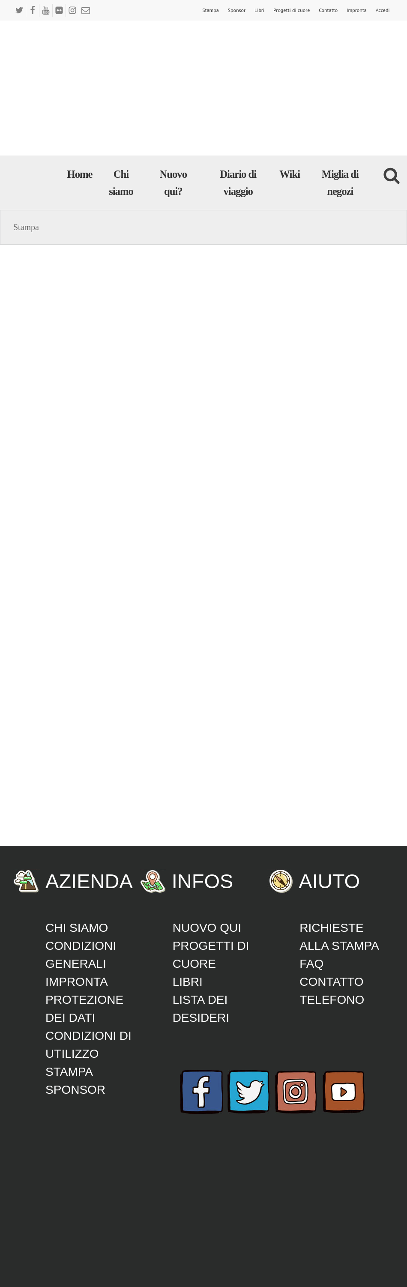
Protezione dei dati (84, 1008)
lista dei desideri (201, 1008)
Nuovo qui (207, 927)
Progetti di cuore (291, 10)
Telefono (331, 999)
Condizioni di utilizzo (88, 1044)
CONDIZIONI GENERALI (80, 954)
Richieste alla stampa (339, 936)
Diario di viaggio (238, 182)
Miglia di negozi (340, 182)
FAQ (311, 963)
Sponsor (236, 10)
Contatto (328, 10)
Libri (259, 10)
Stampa (210, 10)
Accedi (383, 10)
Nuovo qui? (173, 182)
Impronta (357, 10)
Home (80, 174)
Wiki (289, 174)
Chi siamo (121, 182)
